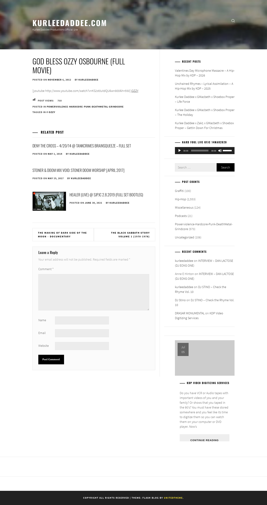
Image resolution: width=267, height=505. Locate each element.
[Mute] (220, 150)
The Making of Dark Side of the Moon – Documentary (62, 234)
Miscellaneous (184, 207)
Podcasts (181, 216)
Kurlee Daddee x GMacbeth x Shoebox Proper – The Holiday (205, 112)
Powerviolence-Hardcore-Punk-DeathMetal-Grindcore (85, 106)
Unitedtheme (173, 497)
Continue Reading (204, 440)
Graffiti (179, 191)
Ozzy (52, 112)
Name (42, 320)
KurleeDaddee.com (69, 22)
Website (43, 346)
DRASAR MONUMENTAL (190, 313)
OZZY (134, 91)
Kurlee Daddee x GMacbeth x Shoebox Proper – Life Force (205, 99)
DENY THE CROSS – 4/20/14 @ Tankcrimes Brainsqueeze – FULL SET (81, 145)
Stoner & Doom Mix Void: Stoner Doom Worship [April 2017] (78, 170)
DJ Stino (180, 300)
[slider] (199, 150)
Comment (46, 269)
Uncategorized (184, 237)
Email (42, 333)
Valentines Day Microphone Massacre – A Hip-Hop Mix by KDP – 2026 (205, 72)
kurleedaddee (88, 79)
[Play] (179, 150)
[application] (205, 150)
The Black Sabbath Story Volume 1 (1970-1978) (130, 234)
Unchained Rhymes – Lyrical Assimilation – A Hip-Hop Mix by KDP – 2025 (204, 86)
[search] (233, 20)
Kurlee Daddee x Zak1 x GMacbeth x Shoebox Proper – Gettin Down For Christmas (204, 125)
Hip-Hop (180, 199)
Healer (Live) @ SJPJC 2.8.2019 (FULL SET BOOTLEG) (106, 194)
